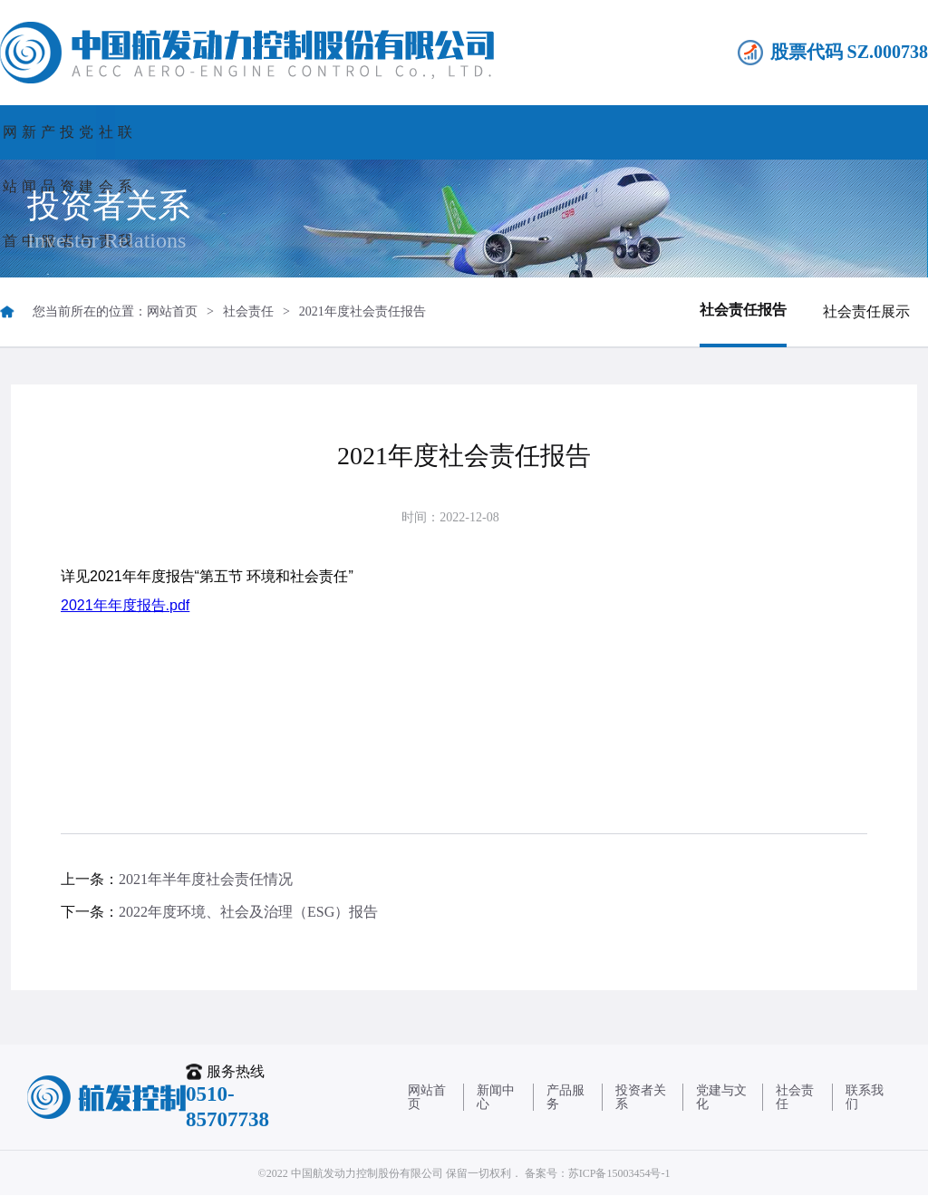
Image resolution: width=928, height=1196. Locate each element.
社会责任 (730, 132)
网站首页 (66, 132)
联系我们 (862, 132)
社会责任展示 (866, 311)
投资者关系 (464, 132)
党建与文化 (596, 132)
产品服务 (332, 132)
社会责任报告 (743, 309)
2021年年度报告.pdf (125, 605)
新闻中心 (198, 132)
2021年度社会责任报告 (362, 311)
